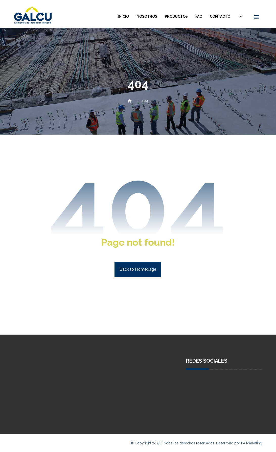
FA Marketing (251, 443)
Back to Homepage (138, 269)
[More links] (240, 16)
